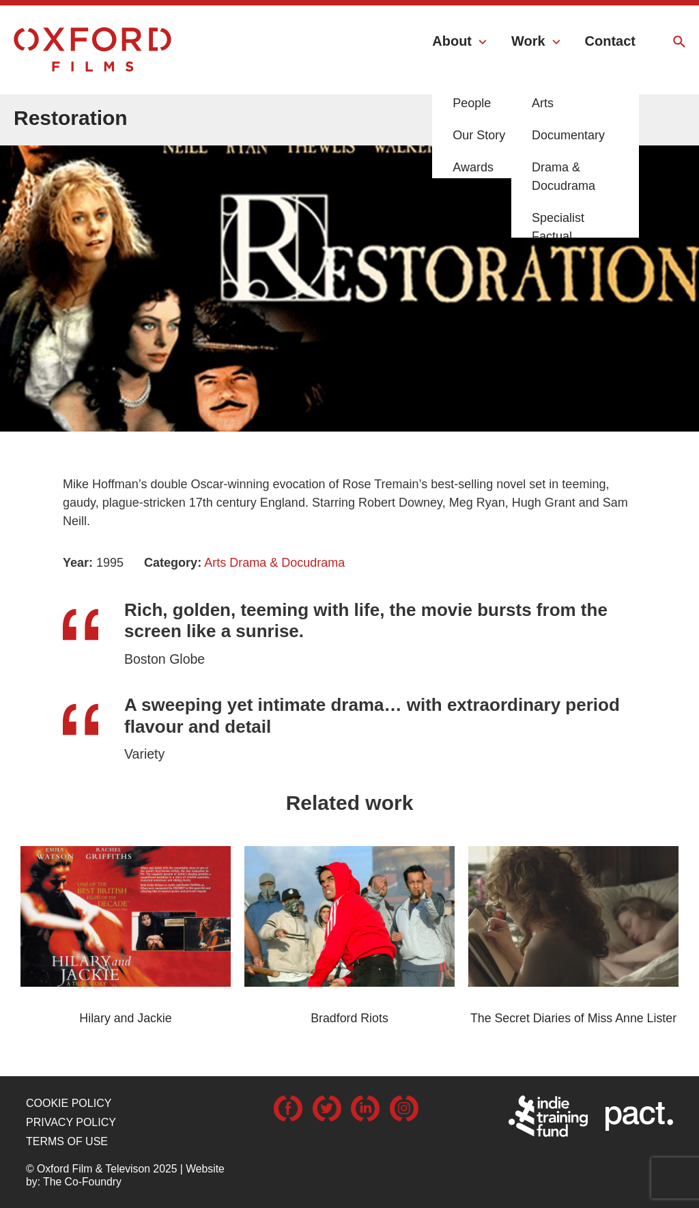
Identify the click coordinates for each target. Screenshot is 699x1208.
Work (528, 40)
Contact (610, 40)
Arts (215, 563)
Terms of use (67, 1141)
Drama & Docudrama (287, 563)
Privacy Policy (71, 1122)
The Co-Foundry (82, 1182)
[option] (349, 256)
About (452, 40)
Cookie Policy (68, 1103)
